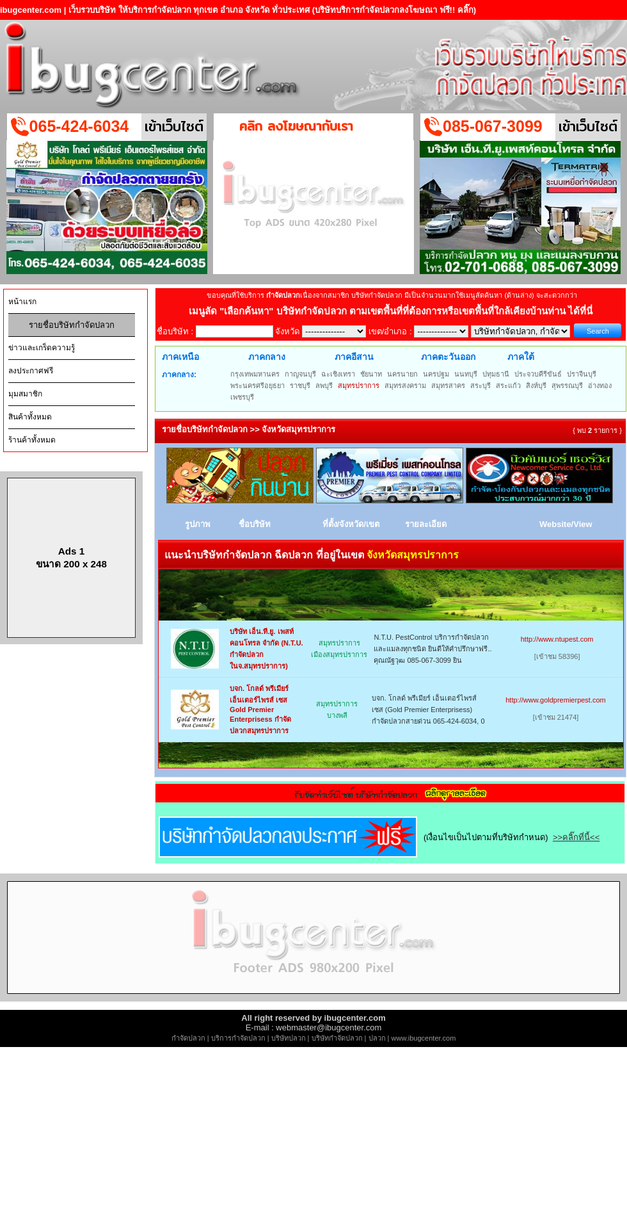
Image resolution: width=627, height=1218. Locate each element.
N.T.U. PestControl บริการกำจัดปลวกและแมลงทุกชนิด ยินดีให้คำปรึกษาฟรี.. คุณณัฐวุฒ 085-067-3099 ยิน (432, 648)
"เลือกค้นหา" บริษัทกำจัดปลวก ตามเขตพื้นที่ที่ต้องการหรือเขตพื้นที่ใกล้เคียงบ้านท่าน (393, 310)
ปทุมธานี (495, 374)
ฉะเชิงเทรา (338, 374)
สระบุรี (480, 385)
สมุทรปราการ (358, 385)
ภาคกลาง (266, 357)
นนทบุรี (465, 374)
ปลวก (377, 1038)
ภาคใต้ (520, 357)
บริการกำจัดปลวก (238, 1038)
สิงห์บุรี (536, 385)
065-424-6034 (79, 126)
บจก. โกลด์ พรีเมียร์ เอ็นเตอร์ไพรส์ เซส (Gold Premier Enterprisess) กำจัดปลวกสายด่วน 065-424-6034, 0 (428, 709)
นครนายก (402, 374)
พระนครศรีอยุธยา (257, 385)
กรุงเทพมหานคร (255, 374)
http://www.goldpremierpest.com (555, 700)
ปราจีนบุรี (581, 374)
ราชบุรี (300, 385)
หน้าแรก (22, 301)
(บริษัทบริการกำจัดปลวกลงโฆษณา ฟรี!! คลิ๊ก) (394, 10)
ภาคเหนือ (180, 357)
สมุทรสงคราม (405, 385)
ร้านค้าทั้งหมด (32, 439)
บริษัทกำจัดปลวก (337, 1038)
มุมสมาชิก (25, 393)
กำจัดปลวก (188, 1038)
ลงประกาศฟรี (30, 370)
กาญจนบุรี (300, 374)
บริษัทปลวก (288, 1038)
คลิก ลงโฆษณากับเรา (296, 126)
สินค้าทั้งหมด (30, 416)
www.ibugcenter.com (424, 1038)
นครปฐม (436, 374)
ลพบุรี (324, 385)
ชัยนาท (371, 374)
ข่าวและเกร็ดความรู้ (41, 347)
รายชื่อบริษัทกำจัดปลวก (72, 325)
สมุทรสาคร (448, 385)
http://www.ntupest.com (557, 639)
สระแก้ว (508, 385)
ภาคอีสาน (354, 357)
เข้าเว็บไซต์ (174, 126)
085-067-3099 (493, 126)
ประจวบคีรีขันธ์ (538, 374)
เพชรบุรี (242, 397)
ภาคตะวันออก (448, 357)
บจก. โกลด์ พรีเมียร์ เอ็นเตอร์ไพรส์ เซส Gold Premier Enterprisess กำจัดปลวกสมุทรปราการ (260, 710)
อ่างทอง (600, 385)
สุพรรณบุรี (567, 385)
